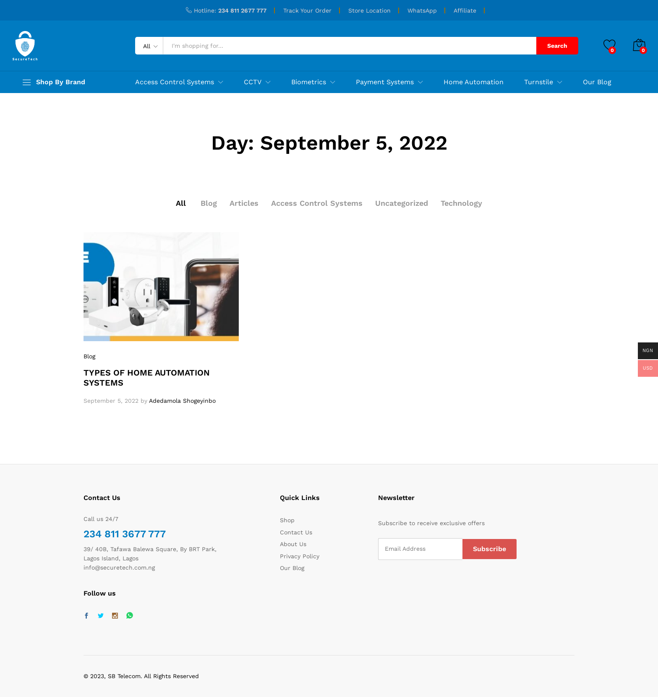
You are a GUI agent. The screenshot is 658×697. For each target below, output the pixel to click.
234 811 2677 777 (242, 10)
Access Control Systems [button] (174, 82)
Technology (461, 203)
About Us (293, 544)
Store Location (369, 10)
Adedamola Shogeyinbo (182, 400)
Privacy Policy (299, 556)
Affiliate (465, 10)
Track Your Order (307, 10)
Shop (287, 520)
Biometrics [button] (308, 82)
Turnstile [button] (538, 82)
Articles (244, 203)
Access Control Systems (317, 203)
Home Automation (474, 82)
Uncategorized (401, 203)
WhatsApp (422, 10)
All (181, 203)
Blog (209, 203)
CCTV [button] (252, 82)
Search (557, 45)
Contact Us (296, 532)
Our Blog (597, 82)
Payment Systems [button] (385, 82)
